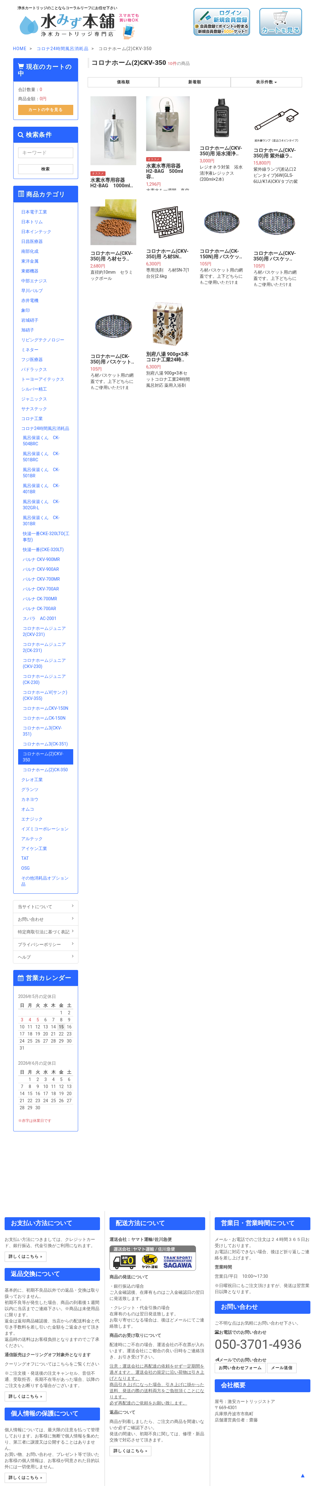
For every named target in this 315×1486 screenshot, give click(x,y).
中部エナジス (34, 280)
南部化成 (29, 251)
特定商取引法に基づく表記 (46, 931)
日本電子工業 (34, 211)
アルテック (32, 838)
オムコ (27, 809)
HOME (19, 48)
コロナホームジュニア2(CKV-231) (44, 631)
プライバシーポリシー (46, 944)
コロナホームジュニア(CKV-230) (44, 663)
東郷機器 (29, 270)
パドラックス (34, 369)
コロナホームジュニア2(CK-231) (44, 647)
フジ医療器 (32, 359)
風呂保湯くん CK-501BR (41, 472)
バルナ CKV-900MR (41, 559)
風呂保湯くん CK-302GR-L (41, 504)
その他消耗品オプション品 (45, 881)
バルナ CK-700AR (39, 608)
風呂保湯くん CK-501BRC (41, 456)
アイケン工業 (34, 848)
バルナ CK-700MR (40, 598)
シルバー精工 (34, 389)
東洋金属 (29, 261)
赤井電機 (29, 300)
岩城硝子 (29, 320)
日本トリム (32, 221)
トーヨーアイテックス (42, 379)
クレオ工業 (32, 779)
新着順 (194, 82)
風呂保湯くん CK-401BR (41, 488)
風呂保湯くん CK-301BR (41, 520)
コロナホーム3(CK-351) (45, 743)
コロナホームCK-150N (44, 718)
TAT (25, 858)
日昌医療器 (32, 241)
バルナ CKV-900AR (41, 569)
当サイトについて (46, 906)
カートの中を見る (45, 109)
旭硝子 (27, 330)
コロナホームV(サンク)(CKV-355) (45, 695)
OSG (25, 868)
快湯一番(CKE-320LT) (43, 549)
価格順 (123, 82)
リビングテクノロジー (42, 339)
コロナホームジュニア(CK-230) (44, 679)
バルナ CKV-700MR (41, 579)
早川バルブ (32, 290)
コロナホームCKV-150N (45, 708)
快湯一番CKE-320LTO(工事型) (46, 536)
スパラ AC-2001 (40, 618)
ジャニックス (34, 398)
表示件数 (266, 82)
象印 (25, 310)
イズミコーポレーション (45, 828)
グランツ (29, 789)
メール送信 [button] (282, 1367)
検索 (45, 169)
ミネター (29, 349)
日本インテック (36, 231)
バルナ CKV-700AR (41, 588)
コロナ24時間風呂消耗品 (45, 428)
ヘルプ (46, 957)
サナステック (34, 408)
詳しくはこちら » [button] (25, 1256)
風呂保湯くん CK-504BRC (41, 440)
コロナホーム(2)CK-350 (45, 769)
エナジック (32, 819)
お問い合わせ (46, 919)
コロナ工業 (32, 418)
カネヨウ (29, 799)
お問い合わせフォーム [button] (240, 1367)
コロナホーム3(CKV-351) (42, 731)
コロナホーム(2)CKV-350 (43, 756)
